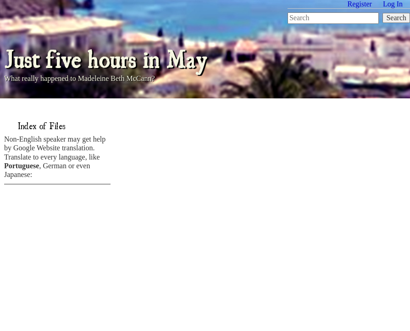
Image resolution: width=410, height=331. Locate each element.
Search (396, 18)
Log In (393, 4)
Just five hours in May (105, 58)
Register (360, 4)
